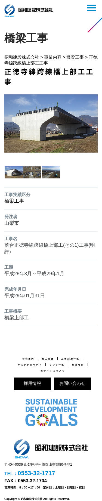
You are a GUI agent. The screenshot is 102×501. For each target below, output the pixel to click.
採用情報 (32, 383)
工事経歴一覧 (70, 358)
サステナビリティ (30, 364)
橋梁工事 (14, 201)
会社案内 (28, 358)
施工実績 (48, 358)
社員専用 (78, 364)
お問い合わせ (72, 383)
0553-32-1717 (36, 473)
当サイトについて (53, 370)
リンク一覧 (56, 364)
